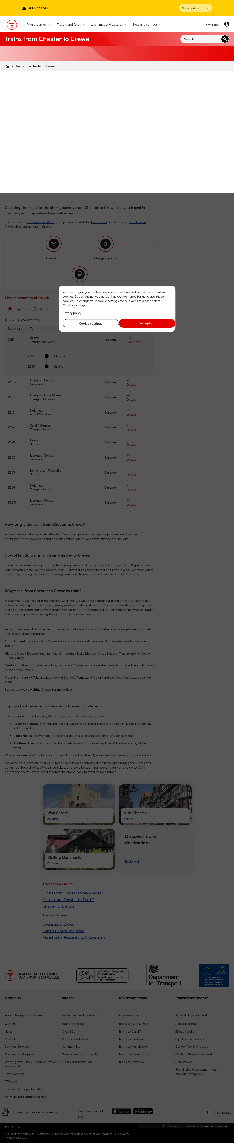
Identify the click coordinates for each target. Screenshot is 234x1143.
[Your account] (226, 25)
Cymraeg (212, 24)
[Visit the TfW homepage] (12, 26)
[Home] (7, 66)
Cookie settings (88, 323)
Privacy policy (72, 313)
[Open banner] (195, 8)
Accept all (145, 323)
